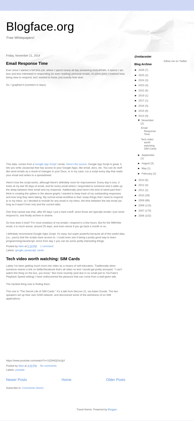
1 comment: (47, 246)
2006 (141, 215)
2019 (141, 95)
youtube (20, 369)
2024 (141, 80)
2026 (141, 69)
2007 (141, 210)
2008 (141, 205)
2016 (141, 105)
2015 (141, 110)
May (144, 168)
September (148, 155)
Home (67, 380)
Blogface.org (40, 26)
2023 (141, 85)
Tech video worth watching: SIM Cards (43, 259)
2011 (141, 190)
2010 (141, 195)
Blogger (112, 409)
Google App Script (45, 164)
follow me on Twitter (175, 61)
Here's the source (76, 164)
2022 (141, 90)
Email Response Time (27, 63)
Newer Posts (16, 380)
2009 (141, 200)
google (19, 250)
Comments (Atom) (32, 387)
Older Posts (115, 380)
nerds (40, 250)
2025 (141, 75)
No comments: (49, 365)
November (148, 120)
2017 (141, 100)
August (146, 163)
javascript (30, 250)
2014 (141, 115)
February (147, 173)
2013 (141, 180)
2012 (141, 185)
